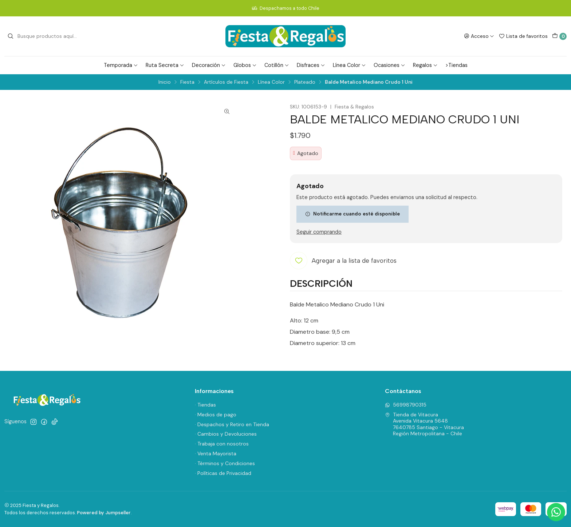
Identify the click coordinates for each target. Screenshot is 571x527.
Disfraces (311, 65)
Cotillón (276, 65)
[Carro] (559, 36)
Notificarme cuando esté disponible (352, 214)
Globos (245, 65)
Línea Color (349, 65)
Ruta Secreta (165, 65)
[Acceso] (479, 36)
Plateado (304, 82)
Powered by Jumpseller (104, 513)
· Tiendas (205, 404)
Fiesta (187, 82)
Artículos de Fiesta (226, 82)
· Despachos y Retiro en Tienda (232, 424)
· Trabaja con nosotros (222, 443)
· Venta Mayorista (215, 453)
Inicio (164, 82)
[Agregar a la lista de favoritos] (343, 260)
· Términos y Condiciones (225, 463)
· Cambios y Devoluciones (226, 434)
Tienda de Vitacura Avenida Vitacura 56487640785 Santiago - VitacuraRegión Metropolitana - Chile (424, 424)
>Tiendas (456, 65)
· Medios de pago (215, 414)
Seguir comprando (319, 231)
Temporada (121, 65)
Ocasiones (389, 65)
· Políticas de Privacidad (223, 473)
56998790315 (405, 404)
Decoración (209, 65)
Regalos (425, 65)
